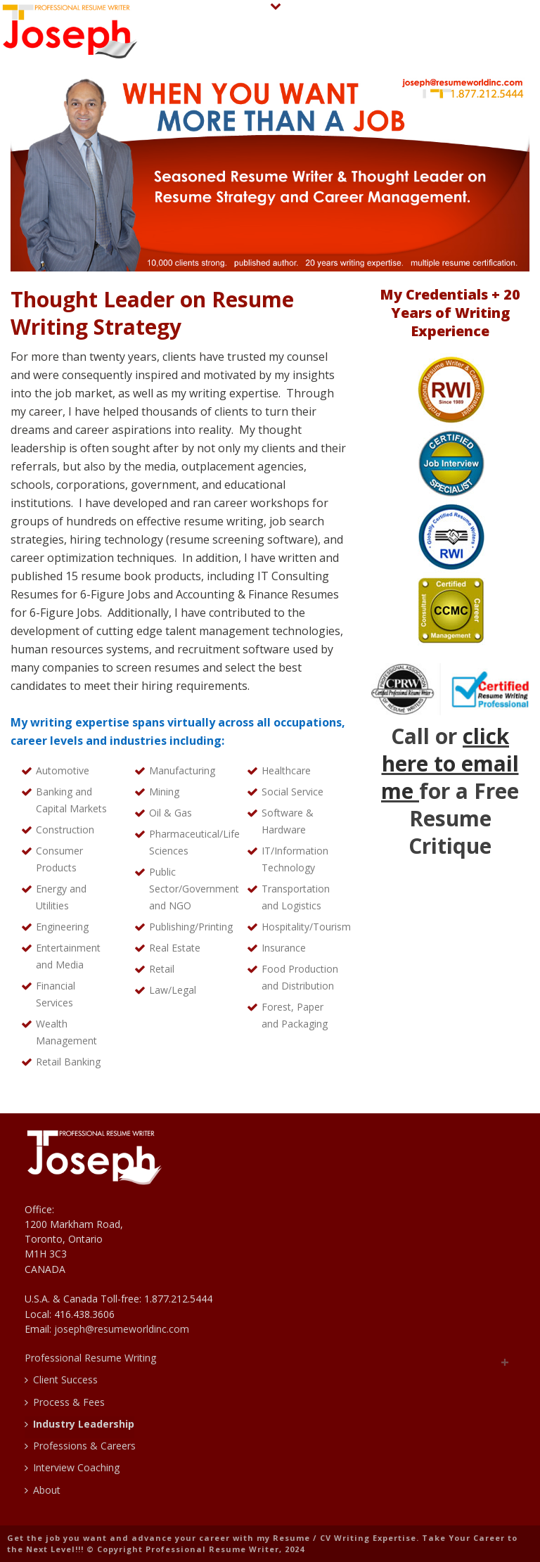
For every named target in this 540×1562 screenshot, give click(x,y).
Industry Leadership (79, 1423)
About (42, 1490)
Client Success (61, 1379)
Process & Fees (65, 1402)
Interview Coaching (72, 1467)
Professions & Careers (80, 1445)
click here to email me (450, 763)
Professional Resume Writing (90, 1357)
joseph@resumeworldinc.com (121, 1329)
